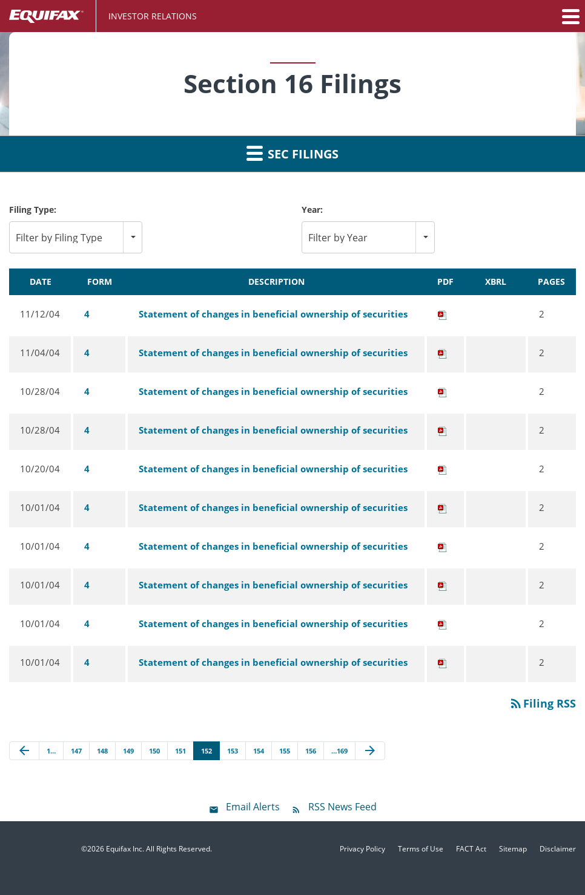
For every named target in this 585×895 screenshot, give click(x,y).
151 (180, 750)
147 (76, 750)
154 (258, 750)
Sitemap (513, 849)
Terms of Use (420, 849)
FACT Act (471, 849)
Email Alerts (253, 806)
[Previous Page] (24, 751)
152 (206, 750)
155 (284, 750)
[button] (570, 16)
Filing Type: (32, 209)
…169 (339, 750)
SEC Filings (292, 153)
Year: (312, 209)
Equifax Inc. (125, 849)
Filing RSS (542, 703)
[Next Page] (370, 751)
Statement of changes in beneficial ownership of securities (273, 314)
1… (51, 750)
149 (128, 750)
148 (102, 750)
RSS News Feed (342, 806)
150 (154, 750)
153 (232, 750)
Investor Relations (152, 16)
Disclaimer (558, 849)
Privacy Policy (362, 849)
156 (310, 750)
